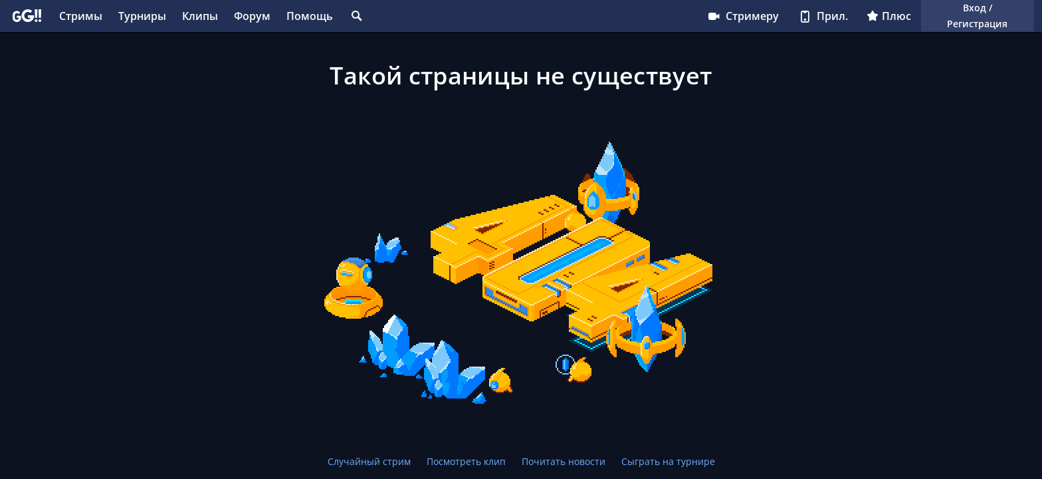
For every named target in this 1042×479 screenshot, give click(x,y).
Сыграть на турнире (668, 461)
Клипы (200, 16)
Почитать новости (563, 461)
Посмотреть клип (466, 461)
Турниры (142, 16)
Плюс (889, 16)
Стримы (80, 16)
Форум (252, 16)
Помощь (309, 16)
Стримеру (742, 16)
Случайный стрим (369, 461)
